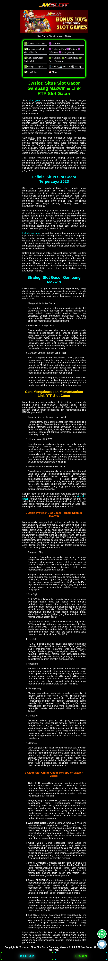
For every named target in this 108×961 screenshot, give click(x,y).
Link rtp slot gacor (31, 233)
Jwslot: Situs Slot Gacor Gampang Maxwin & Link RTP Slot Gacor (57, 947)
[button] (102, 944)
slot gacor (34, 100)
